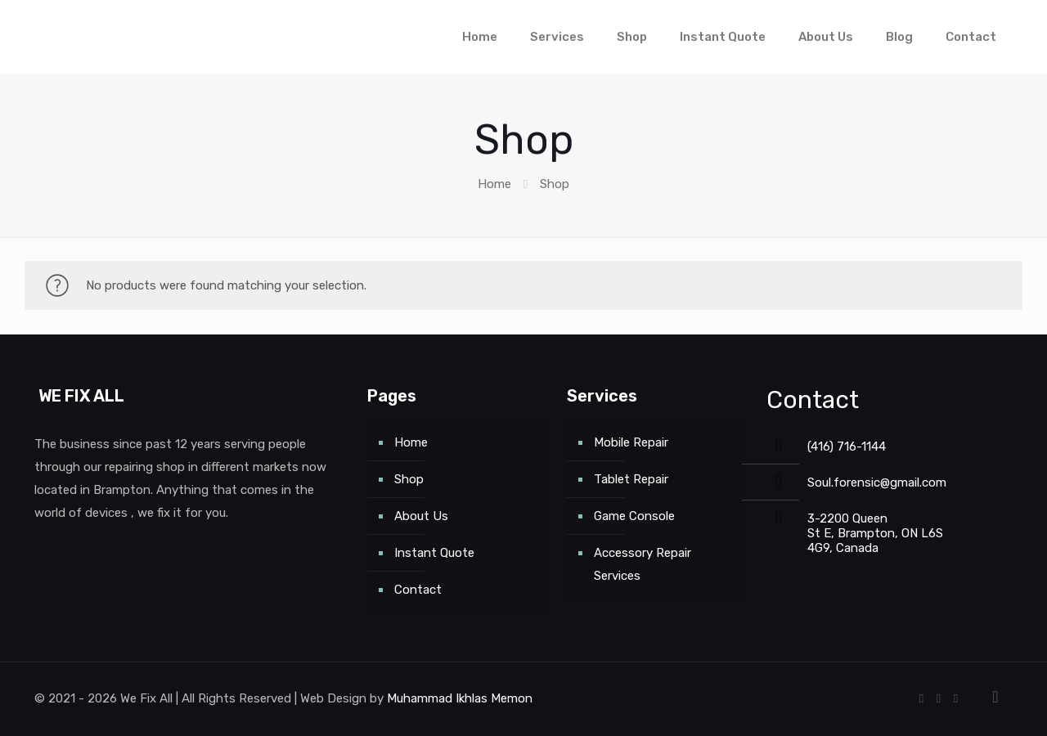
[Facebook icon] (921, 698)
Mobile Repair (631, 442)
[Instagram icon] (956, 698)
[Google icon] (938, 698)
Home (494, 184)
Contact (418, 589)
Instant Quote (434, 552)
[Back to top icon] (995, 697)
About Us (421, 516)
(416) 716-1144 (846, 446)
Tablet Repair (631, 479)
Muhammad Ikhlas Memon (459, 698)
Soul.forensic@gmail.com (876, 482)
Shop (409, 479)
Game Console (634, 516)
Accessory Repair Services (642, 564)
